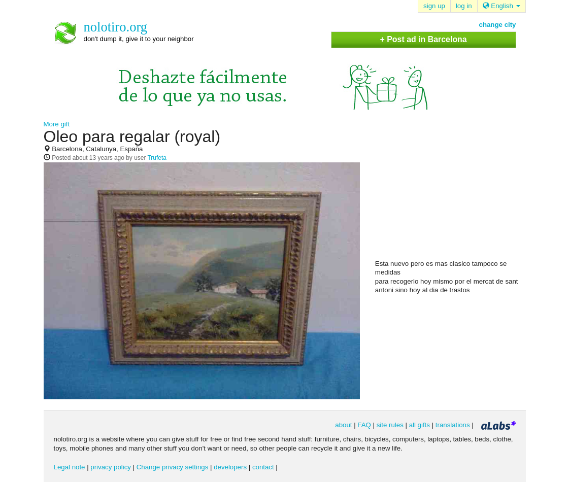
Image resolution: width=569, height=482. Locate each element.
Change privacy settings (173, 467)
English (501, 6)
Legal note (69, 467)
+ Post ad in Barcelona (423, 39)
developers (230, 467)
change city (497, 24)
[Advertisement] (451, 193)
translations (453, 425)
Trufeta (156, 157)
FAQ (364, 425)
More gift (57, 124)
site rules (390, 425)
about (343, 425)
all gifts (419, 425)
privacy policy (110, 467)
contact (263, 467)
